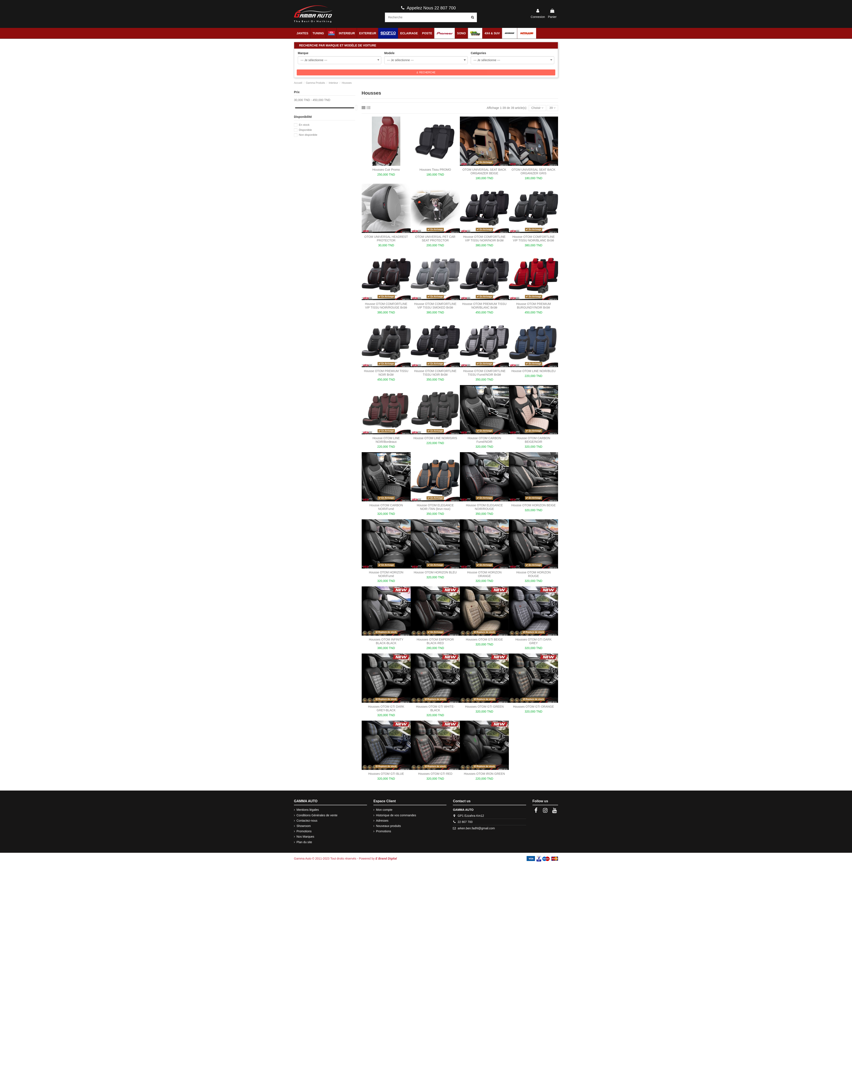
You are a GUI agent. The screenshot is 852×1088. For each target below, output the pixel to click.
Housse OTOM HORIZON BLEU (435, 572)
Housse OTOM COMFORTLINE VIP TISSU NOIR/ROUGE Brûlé (386, 305)
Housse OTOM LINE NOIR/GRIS (435, 438)
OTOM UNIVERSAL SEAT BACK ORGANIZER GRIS (534, 171)
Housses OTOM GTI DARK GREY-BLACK (386, 708)
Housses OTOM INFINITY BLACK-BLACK (386, 641)
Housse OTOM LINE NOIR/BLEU (533, 371)
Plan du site (304, 842)
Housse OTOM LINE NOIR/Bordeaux (386, 439)
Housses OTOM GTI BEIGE (484, 639)
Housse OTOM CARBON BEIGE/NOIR (533, 439)
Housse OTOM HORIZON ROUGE (533, 574)
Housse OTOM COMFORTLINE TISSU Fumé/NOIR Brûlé (484, 372)
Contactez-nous (306, 820)
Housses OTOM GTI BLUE (386, 773)
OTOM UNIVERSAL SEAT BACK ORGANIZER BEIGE (484, 171)
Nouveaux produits (388, 826)
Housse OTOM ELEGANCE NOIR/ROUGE (484, 507)
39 (552, 108)
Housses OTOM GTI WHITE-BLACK (435, 708)
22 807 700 (465, 822)
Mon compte (384, 809)
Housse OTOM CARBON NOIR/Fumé (386, 507)
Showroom (303, 826)
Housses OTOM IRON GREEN (484, 773)
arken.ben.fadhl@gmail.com (476, 828)
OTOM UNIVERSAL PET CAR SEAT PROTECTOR (435, 238)
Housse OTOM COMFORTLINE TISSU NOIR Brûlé (435, 372)
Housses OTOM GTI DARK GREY (533, 641)
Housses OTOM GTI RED (435, 773)
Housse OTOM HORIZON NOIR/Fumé (386, 574)
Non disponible (308, 134)
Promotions (304, 831)
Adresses (382, 820)
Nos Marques (305, 836)
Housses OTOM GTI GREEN (484, 706)
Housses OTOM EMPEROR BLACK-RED (435, 641)
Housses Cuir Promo (386, 169)
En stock (304, 124)
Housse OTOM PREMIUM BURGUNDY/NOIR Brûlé (533, 305)
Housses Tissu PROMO (435, 169)
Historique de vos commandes (396, 815)
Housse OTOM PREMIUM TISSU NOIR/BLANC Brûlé (484, 305)
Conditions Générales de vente (316, 815)
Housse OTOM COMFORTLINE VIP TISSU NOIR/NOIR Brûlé (484, 238)
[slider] (356, 107)
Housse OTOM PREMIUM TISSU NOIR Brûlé (386, 372)
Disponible (305, 129)
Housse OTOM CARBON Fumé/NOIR (484, 439)
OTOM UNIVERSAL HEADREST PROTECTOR (386, 238)
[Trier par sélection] (537, 108)
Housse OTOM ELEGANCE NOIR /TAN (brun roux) (435, 507)
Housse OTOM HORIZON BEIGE (533, 505)
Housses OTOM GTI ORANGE (533, 706)
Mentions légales (307, 809)
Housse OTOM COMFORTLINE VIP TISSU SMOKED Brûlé (435, 305)
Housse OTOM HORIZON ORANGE (484, 574)
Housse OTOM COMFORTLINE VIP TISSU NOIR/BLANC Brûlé (533, 238)
